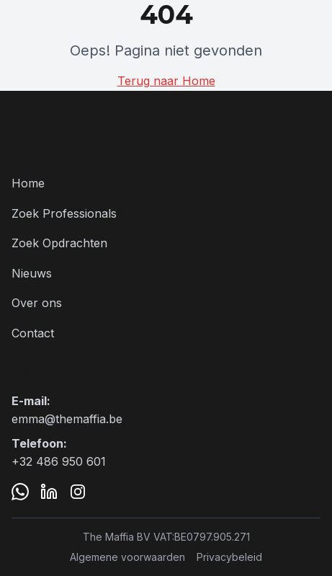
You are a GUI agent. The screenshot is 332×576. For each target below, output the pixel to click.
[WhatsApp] (20, 491)
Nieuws (32, 273)
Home (28, 183)
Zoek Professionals (64, 213)
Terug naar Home (166, 81)
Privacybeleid (229, 557)
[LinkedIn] (49, 491)
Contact (33, 333)
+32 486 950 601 (59, 461)
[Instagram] (77, 491)
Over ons (37, 303)
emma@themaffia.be (67, 419)
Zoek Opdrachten (59, 243)
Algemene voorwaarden (127, 557)
